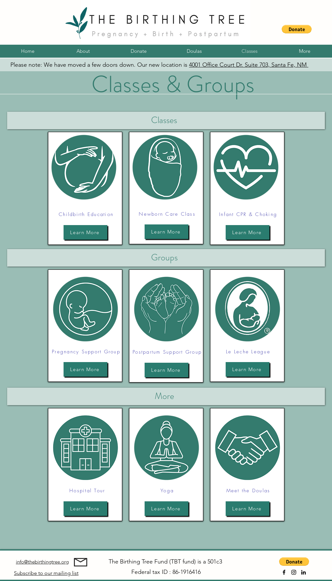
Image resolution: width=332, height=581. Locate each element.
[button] (297, 29)
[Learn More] (85, 232)
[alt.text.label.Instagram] (293, 572)
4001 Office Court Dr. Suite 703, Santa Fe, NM (248, 64)
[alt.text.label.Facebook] (284, 572)
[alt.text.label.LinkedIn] (303, 572)
